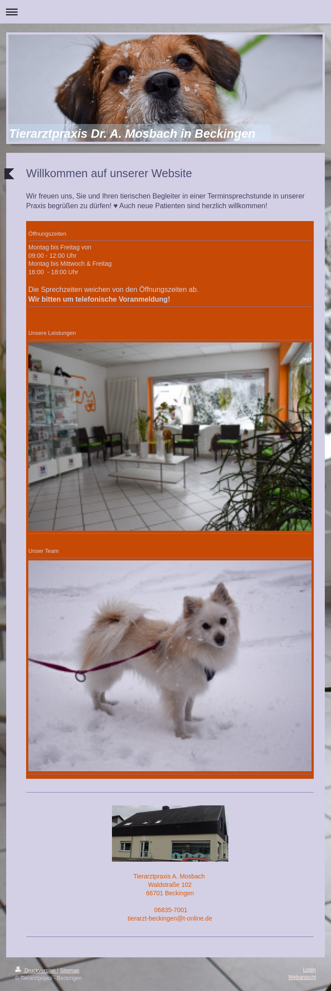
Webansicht (302, 977)
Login (309, 970)
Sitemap (69, 971)
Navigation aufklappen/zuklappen (165, 11)
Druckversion (36, 971)
